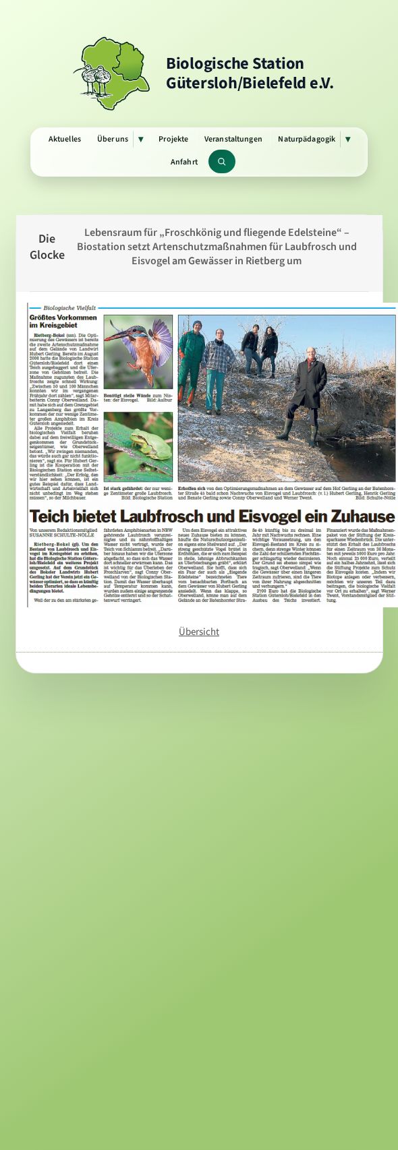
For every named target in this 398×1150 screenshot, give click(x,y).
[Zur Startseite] (199, 73)
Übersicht (199, 631)
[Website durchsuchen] (222, 161)
